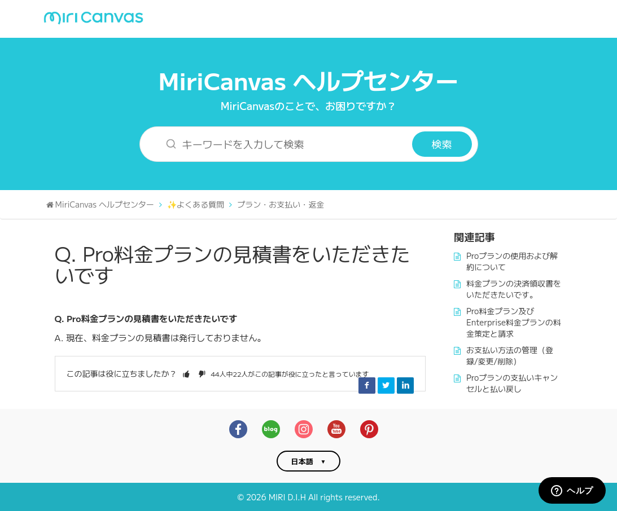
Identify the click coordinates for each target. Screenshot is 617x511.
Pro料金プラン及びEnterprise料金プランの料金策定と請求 (513, 321)
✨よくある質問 (195, 204)
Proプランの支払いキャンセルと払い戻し (512, 383)
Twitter (386, 385)
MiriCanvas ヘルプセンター (309, 80)
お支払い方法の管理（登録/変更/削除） (509, 355)
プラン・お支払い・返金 (280, 204)
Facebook (366, 385)
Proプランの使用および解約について (512, 261)
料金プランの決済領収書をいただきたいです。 (513, 288)
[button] (186, 373)
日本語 (302, 461)
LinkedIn (405, 385)
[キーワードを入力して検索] (283, 144)
